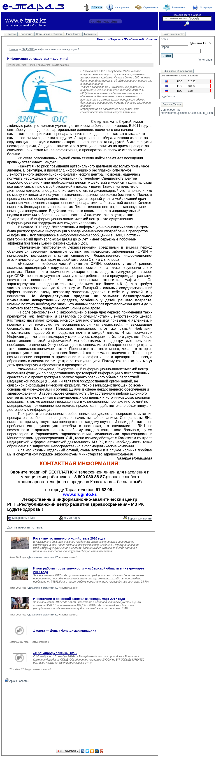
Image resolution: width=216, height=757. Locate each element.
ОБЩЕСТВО (28, 49)
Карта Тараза (72, 34)
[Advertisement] (80, 716)
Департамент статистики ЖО (43, 557)
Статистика (26, 34)
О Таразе (10, 34)
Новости (13, 49)
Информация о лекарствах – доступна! (37, 58)
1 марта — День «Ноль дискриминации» (64, 630)
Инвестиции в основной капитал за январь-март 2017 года (79, 599)
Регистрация (205, 59)
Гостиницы (90, 34)
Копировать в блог (21, 517)
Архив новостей (17, 681)
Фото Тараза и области (49, 34)
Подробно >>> (168, 96)
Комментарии (70, 517)
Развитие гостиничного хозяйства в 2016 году (69, 538)
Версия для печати (137, 518)
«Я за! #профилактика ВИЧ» (55, 653)
